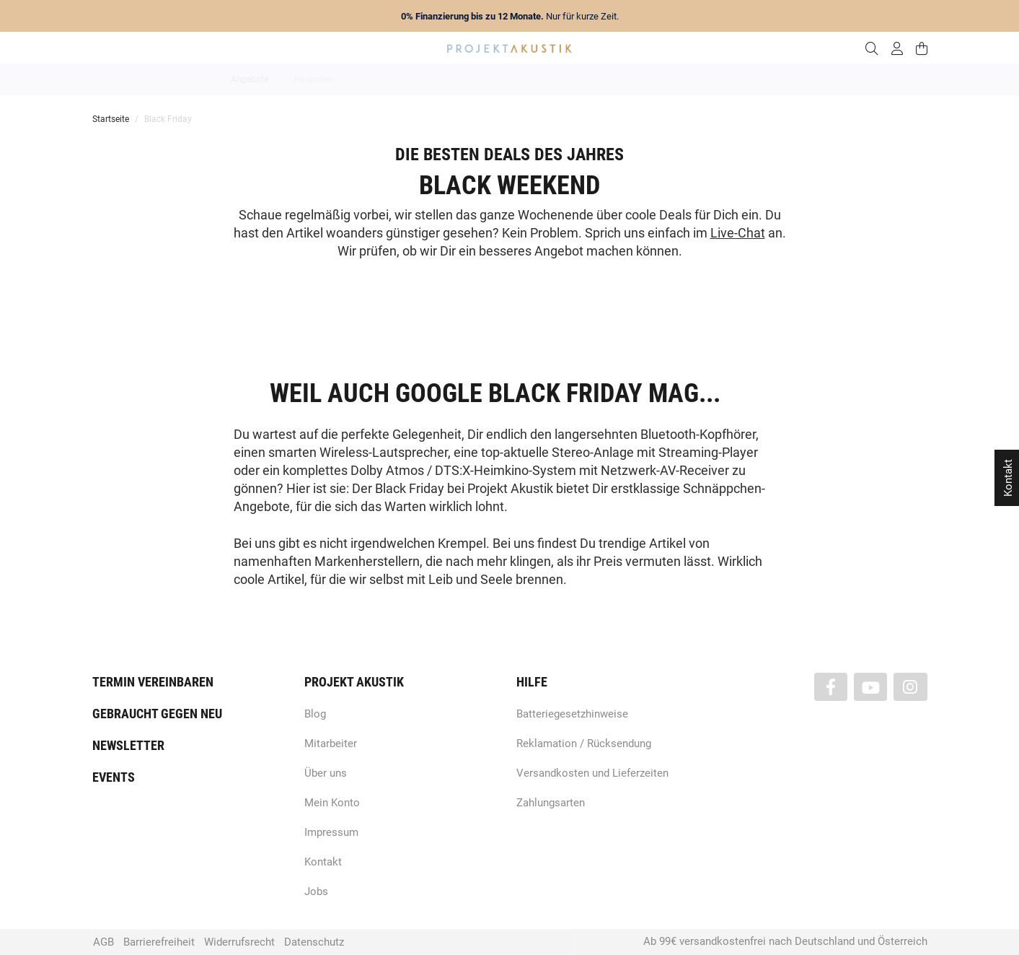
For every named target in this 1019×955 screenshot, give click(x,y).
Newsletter (128, 745)
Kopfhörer (721, 79)
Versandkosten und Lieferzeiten (592, 773)
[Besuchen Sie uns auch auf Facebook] (830, 687)
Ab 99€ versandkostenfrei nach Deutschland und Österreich (785, 941)
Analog (429, 79)
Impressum (331, 832)
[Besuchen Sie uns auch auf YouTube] (870, 687)
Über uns (325, 773)
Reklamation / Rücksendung (583, 743)
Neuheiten (314, 79)
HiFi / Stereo (493, 79)
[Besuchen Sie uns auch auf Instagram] (910, 687)
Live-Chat (737, 232)
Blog (315, 713)
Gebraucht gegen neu (157, 713)
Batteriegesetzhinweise (572, 713)
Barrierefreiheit (159, 942)
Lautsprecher (650, 79)
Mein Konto (332, 802)
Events (113, 777)
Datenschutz (314, 942)
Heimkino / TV (571, 79)
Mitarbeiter (330, 743)
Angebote (249, 79)
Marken (374, 79)
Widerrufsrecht (239, 942)
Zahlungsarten (550, 802)
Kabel (778, 79)
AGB (103, 942)
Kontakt (323, 861)
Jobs (316, 891)
